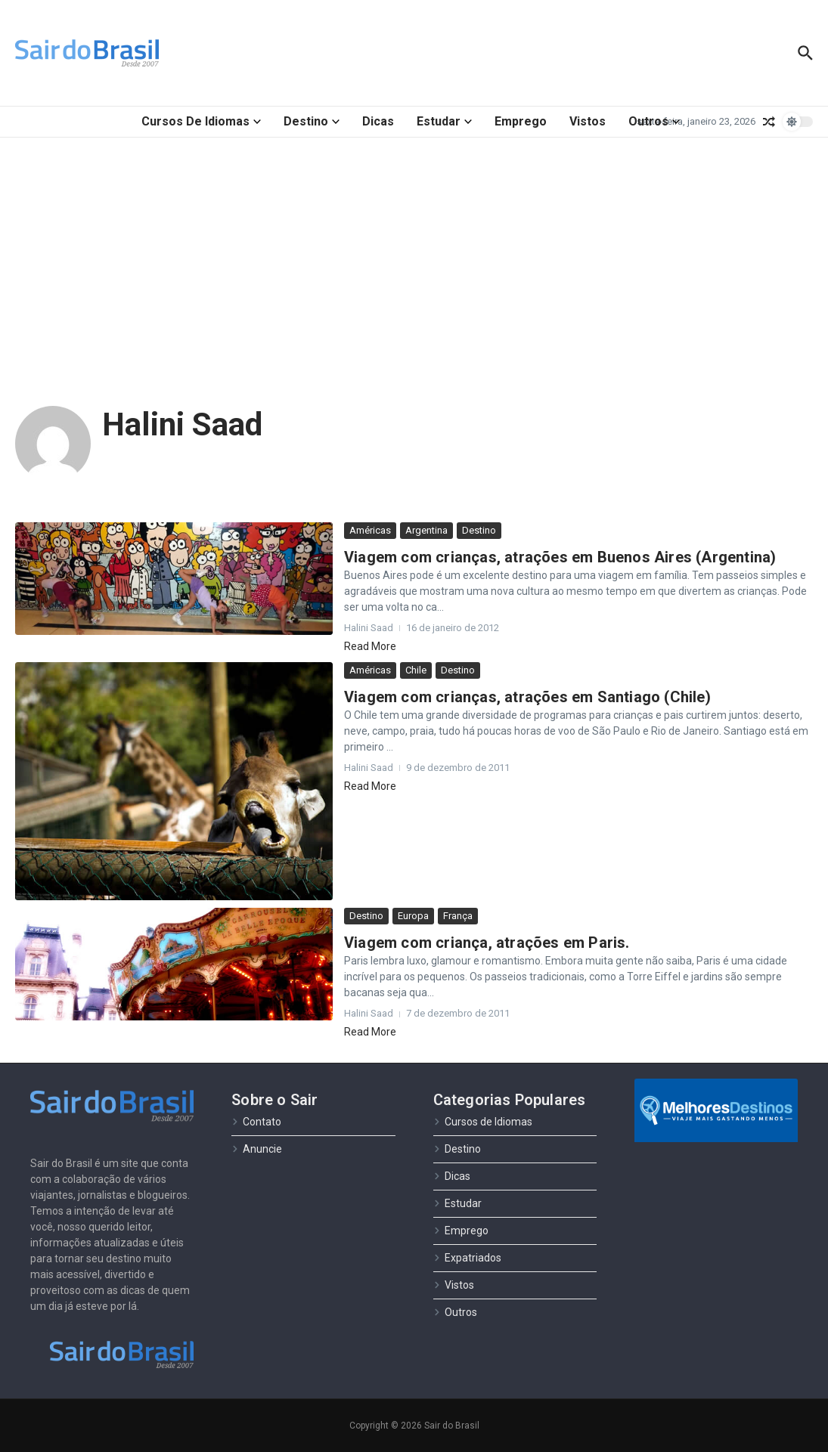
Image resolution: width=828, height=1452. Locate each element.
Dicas (378, 121)
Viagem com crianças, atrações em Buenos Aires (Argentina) (560, 557)
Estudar (444, 121)
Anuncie (256, 1149)
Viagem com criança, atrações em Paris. (487, 942)
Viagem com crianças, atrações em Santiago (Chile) (527, 697)
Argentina (426, 530)
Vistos (587, 121)
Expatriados (467, 1258)
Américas (370, 530)
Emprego (521, 121)
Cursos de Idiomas (201, 121)
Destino (312, 121)
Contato (256, 1122)
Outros (654, 121)
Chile (415, 670)
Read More (370, 646)
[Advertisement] (414, 251)
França (458, 915)
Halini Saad (182, 424)
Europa (413, 915)
